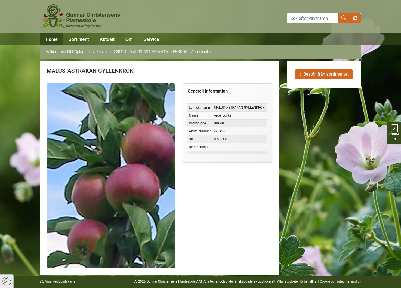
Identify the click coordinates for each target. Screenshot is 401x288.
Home (51, 39)
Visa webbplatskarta (59, 281)
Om (129, 39)
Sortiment (79, 39)
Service (151, 39)
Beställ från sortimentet (324, 74)
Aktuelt (107, 39)
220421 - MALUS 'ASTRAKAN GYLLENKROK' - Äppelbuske (162, 52)
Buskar (102, 52)
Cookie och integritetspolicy (340, 281)
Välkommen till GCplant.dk (68, 52)
